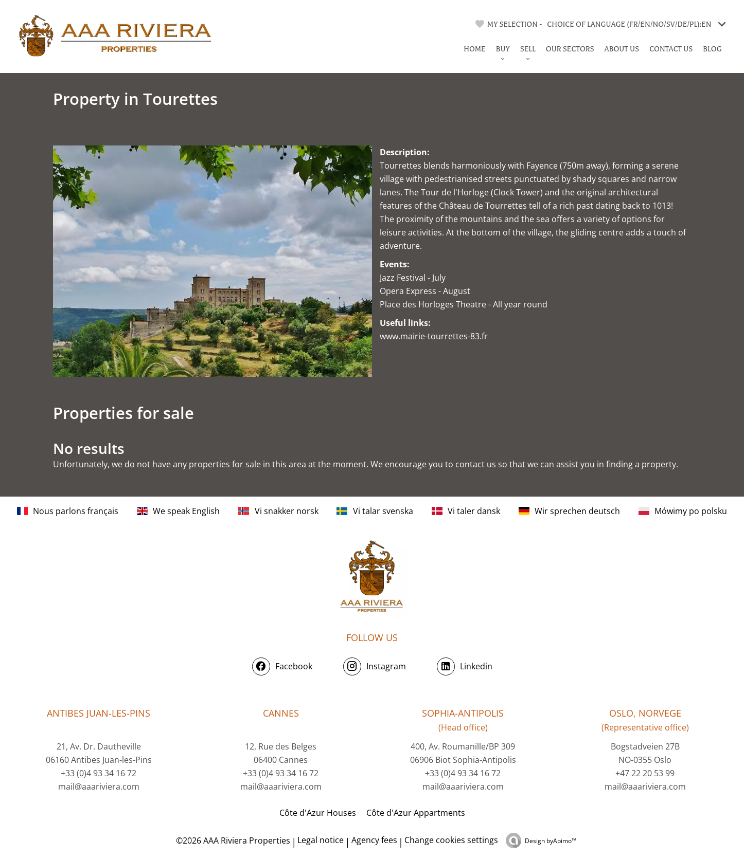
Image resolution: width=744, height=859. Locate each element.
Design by (550, 841)
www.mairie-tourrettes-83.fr (434, 336)
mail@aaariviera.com (98, 786)
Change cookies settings (451, 840)
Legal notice (320, 840)
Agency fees (374, 840)
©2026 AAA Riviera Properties (232, 840)
